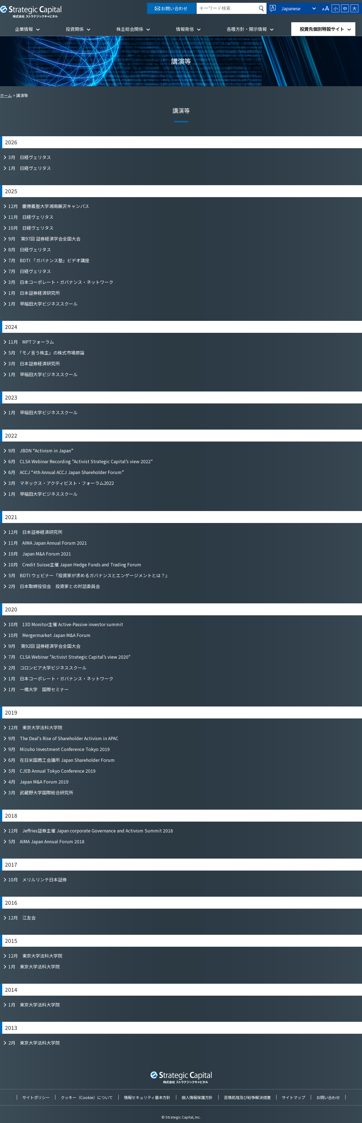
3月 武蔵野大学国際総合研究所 (40, 792)
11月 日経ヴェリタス (30, 217)
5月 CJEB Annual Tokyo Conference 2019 (52, 770)
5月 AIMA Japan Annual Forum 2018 (46, 841)
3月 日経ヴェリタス (29, 157)
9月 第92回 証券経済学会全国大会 (44, 646)
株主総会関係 (129, 29)
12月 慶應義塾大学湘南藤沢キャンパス (48, 206)
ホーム (6, 95)
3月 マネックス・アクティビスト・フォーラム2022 (61, 483)
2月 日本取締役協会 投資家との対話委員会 (54, 586)
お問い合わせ (328, 1097)
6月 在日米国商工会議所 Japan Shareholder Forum (61, 760)
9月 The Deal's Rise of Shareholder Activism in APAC (63, 738)
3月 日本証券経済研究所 (34, 363)
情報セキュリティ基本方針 (147, 1097)
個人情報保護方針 (197, 1097)
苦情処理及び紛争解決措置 (247, 1097)
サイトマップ (293, 1097)
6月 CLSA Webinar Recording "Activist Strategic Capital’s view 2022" (80, 461)
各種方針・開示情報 (247, 29)
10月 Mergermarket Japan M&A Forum (49, 635)
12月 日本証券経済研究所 (35, 532)
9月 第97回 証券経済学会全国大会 (44, 238)
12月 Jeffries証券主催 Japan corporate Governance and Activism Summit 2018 (90, 830)
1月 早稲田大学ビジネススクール (43, 303)
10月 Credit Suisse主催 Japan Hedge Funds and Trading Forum (74, 564)
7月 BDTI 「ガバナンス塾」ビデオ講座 (48, 260)
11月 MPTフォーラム (31, 341)
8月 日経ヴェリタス (29, 249)
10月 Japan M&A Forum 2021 (39, 553)
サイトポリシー (36, 1097)
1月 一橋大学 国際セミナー (38, 689)
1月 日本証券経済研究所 (34, 292)
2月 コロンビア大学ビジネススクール (47, 667)
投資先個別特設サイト (322, 29)
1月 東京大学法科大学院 (34, 966)
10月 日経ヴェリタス (30, 227)
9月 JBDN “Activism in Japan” (40, 450)
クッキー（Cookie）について (87, 1097)
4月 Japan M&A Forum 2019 (38, 781)
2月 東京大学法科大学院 (34, 1042)
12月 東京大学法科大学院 (35, 727)
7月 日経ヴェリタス (29, 271)
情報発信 (185, 29)
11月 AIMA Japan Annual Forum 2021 (47, 542)
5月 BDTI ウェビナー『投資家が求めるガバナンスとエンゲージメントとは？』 (89, 575)
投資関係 (75, 29)
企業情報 (24, 29)
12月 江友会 (22, 917)
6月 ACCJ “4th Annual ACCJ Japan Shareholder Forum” (66, 472)
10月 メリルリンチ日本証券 (37, 879)
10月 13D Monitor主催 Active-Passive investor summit (65, 624)
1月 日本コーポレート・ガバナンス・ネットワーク (60, 678)
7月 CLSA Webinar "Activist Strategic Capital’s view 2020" (69, 656)
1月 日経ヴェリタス (29, 168)
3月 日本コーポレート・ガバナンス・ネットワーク (60, 282)
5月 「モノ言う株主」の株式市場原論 (46, 352)
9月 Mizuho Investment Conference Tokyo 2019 (59, 749)
